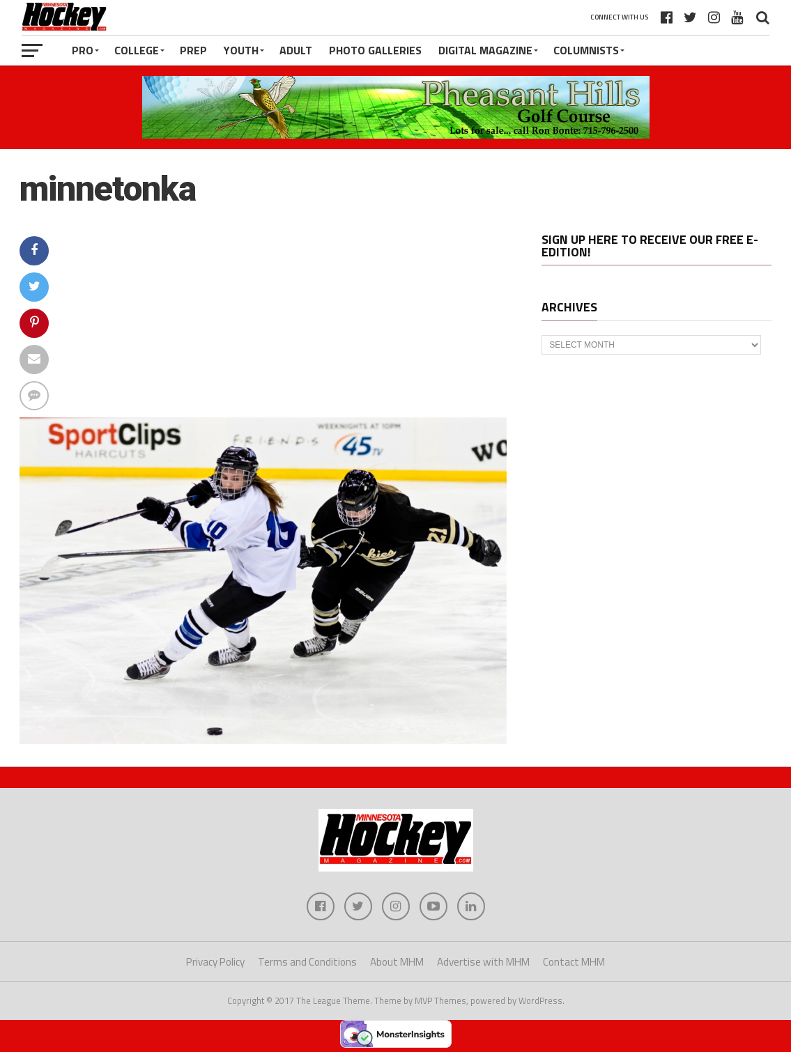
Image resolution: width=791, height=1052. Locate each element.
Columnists (586, 50)
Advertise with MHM (483, 962)
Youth (241, 50)
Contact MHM (574, 962)
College (136, 50)
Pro (82, 50)
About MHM (397, 962)
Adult (295, 50)
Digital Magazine (485, 50)
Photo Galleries (375, 50)
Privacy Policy (215, 962)
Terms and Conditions (307, 962)
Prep (193, 50)
